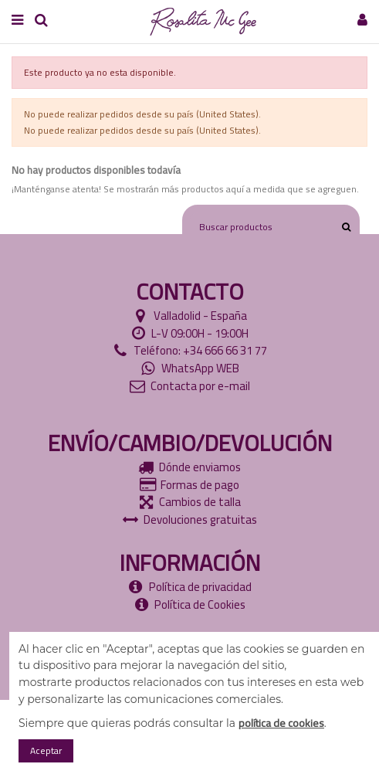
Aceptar (46, 750)
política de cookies (281, 723)
